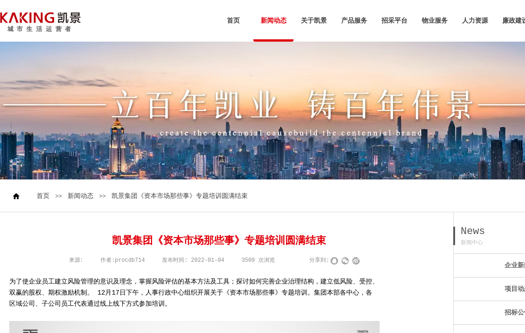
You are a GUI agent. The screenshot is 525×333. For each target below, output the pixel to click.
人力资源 (475, 21)
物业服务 (435, 21)
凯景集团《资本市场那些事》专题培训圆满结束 (180, 196)
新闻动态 (274, 21)
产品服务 (354, 21)
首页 (233, 21)
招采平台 (394, 21)
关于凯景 (314, 21)
